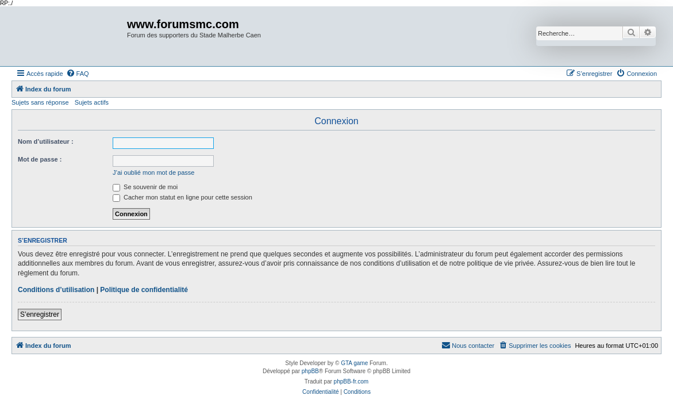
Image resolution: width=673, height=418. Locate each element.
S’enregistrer (39, 314)
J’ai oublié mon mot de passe (153, 172)
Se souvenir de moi (145, 186)
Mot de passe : (39, 159)
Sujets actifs (92, 102)
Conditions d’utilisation (56, 290)
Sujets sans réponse (40, 102)
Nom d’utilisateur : (46, 141)
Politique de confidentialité (144, 290)
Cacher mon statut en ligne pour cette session (182, 197)
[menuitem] (77, 73)
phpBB (310, 371)
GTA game (354, 363)
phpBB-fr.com (351, 381)
